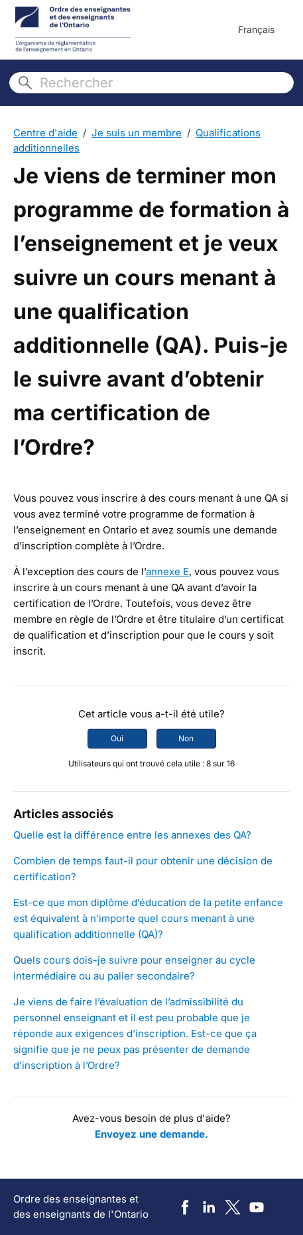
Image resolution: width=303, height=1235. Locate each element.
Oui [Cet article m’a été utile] (117, 738)
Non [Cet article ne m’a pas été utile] (186, 738)
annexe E (167, 571)
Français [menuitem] (256, 29)
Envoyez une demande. (151, 1134)
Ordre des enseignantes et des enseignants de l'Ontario (81, 1206)
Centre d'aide (45, 132)
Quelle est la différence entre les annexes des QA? (132, 835)
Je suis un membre (136, 132)
